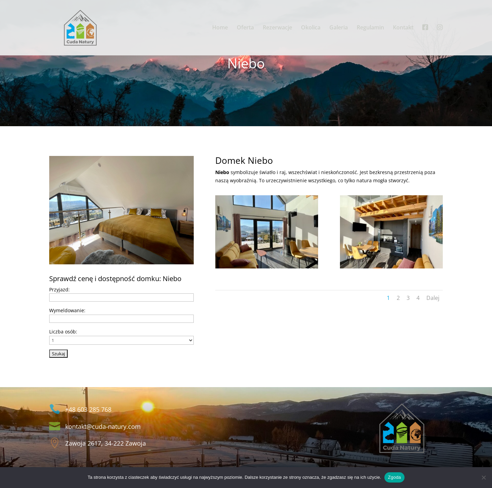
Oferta (245, 28)
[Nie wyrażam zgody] (483, 477)
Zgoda (394, 477)
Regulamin (370, 28)
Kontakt (403, 28)
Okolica (310, 28)
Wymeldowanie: (67, 310)
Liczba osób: (63, 331)
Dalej (432, 298)
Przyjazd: (59, 289)
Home (220, 28)
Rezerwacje (277, 28)
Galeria (338, 28)
